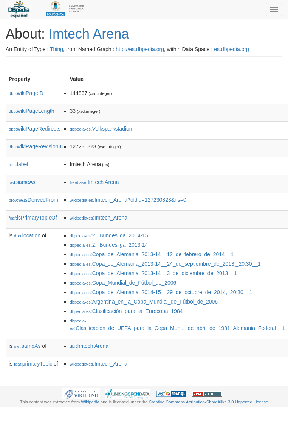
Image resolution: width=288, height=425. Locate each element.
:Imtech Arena (94, 182)
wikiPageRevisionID (36, 146)
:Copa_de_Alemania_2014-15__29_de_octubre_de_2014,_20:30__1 (161, 292)
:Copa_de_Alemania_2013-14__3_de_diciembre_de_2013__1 (153, 273)
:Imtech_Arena (99, 218)
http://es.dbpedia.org (140, 49)
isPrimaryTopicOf (33, 218)
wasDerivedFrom (33, 200)
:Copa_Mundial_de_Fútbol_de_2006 (123, 283)
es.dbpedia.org (231, 49)
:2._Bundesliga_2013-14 (109, 245)
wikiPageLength (31, 111)
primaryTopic (33, 364)
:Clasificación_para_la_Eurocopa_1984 (126, 311)
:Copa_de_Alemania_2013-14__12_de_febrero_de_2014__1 (152, 254)
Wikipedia (90, 402)
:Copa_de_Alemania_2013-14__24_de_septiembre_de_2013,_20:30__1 (165, 264)
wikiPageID (26, 93)
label (18, 164)
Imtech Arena (89, 34)
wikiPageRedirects (34, 129)
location (27, 235)
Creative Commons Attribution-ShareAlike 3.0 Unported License (208, 402)
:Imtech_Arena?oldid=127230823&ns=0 (128, 200)
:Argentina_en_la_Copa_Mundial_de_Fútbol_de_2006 (144, 302)
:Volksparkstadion (101, 129)
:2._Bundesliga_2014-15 (109, 235)
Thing (56, 49)
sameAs (22, 182)
